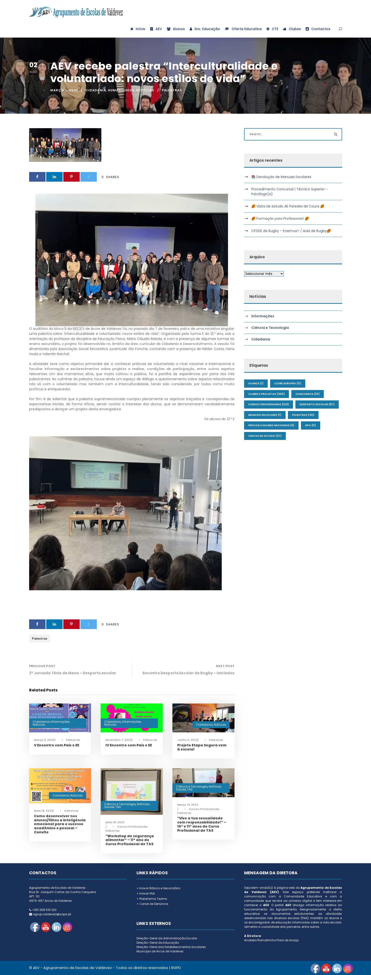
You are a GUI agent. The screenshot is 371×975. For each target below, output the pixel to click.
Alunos (176, 29)
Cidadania (95, 90)
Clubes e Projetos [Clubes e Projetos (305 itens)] (266, 394)
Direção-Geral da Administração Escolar (167, 938)
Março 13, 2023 (187, 805)
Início (137, 29)
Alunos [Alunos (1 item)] (256, 383)
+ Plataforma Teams (152, 899)
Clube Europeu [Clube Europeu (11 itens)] (287, 383)
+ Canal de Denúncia (152, 904)
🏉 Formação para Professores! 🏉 (280, 218)
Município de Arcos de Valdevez (160, 951)
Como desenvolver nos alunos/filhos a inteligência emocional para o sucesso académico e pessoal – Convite (60, 824)
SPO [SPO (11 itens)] (310, 425)
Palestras (172, 90)
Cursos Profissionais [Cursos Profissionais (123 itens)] (268, 404)
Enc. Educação (205, 29)
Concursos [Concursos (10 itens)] (307, 394)
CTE (272, 29)
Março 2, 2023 (64, 90)
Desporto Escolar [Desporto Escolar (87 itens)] (317, 404)
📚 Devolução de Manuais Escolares (281, 176)
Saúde (109, 807)
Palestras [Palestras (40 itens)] (303, 415)
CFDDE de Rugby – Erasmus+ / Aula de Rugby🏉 (291, 230)
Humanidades (121, 90)
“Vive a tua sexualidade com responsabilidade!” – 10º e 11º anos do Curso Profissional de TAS (201, 824)
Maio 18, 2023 (43, 811)
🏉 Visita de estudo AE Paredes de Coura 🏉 (287, 206)
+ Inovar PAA (146, 893)
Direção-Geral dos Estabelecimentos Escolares (171, 947)
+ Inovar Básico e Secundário (158, 888)
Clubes (292, 29)
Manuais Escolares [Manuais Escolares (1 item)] (264, 415)
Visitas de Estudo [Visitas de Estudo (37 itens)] (265, 436)
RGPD (176, 967)
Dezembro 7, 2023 (118, 740)
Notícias (145, 90)
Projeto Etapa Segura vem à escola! (202, 747)
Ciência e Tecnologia (120, 804)
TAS (118, 807)
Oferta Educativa (243, 29)
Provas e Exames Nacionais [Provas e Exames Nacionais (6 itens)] (271, 425)
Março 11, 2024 (44, 740)
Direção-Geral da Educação (158, 943)
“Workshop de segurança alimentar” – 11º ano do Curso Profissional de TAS (129, 840)
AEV (156, 29)
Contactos (318, 29)
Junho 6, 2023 (187, 740)
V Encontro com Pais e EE (56, 745)
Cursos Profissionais (132, 827)
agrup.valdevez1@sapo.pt (52, 914)
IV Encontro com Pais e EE (128, 745)
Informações (60, 722)
